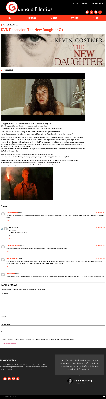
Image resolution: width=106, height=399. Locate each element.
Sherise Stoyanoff (12, 258)
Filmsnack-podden (97, 3)
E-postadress (6, 324)
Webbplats (4, 332)
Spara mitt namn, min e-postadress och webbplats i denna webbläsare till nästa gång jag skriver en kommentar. (39, 339)
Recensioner (31, 18)
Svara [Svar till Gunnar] (10, 238)
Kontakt (75, 3)
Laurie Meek (11, 273)
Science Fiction (8, 25)
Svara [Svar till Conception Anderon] (8, 251)
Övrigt (95, 18)
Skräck (15, 25)
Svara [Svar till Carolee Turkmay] (8, 220)
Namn (3, 317)
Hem (9, 18)
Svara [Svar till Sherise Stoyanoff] (8, 266)
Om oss (84, 3)
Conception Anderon (13, 245)
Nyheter (53, 18)
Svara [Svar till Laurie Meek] (8, 279)
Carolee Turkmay (12, 212)
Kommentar (5, 293)
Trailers (74, 18)
